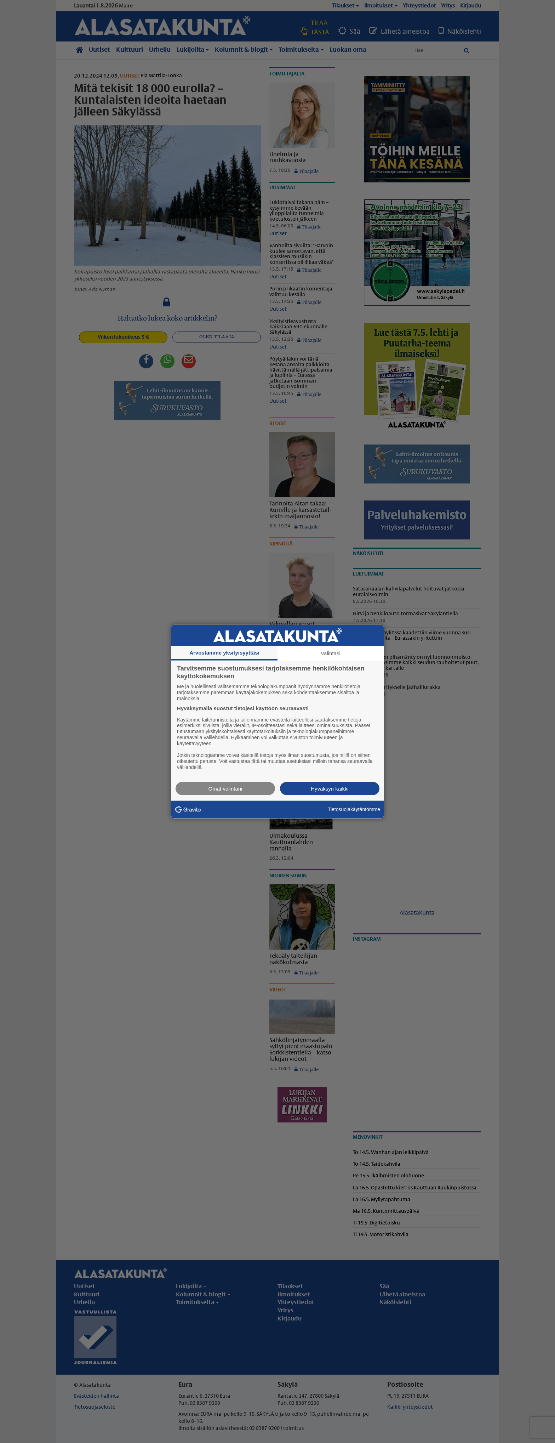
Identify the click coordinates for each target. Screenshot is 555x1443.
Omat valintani (225, 788)
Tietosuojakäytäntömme (354, 809)
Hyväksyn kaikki (330, 788)
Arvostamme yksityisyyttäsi (224, 653)
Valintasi (331, 653)
